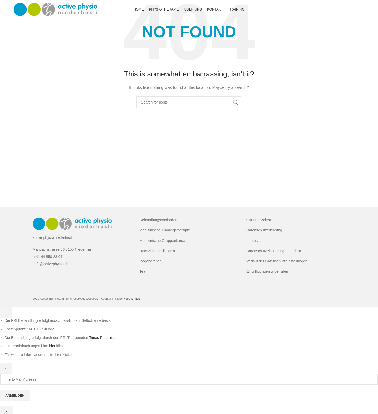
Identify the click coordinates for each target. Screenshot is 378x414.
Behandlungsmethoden (158, 220)
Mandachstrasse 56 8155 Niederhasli (63, 249)
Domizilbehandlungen (157, 251)
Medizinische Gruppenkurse (162, 241)
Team (143, 271)
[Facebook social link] (359, 10)
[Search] (189, 102)
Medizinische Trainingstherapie (164, 230)
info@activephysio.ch (51, 264)
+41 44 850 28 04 (48, 257)
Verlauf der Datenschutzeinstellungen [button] (276, 261)
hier (58, 355)
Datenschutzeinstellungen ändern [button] (273, 251)
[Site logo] (55, 10)
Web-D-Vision (133, 298)
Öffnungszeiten (258, 220)
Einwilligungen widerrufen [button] (267, 271)
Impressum (255, 241)
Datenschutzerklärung (264, 230)
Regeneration (150, 261)
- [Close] (5, 312)
